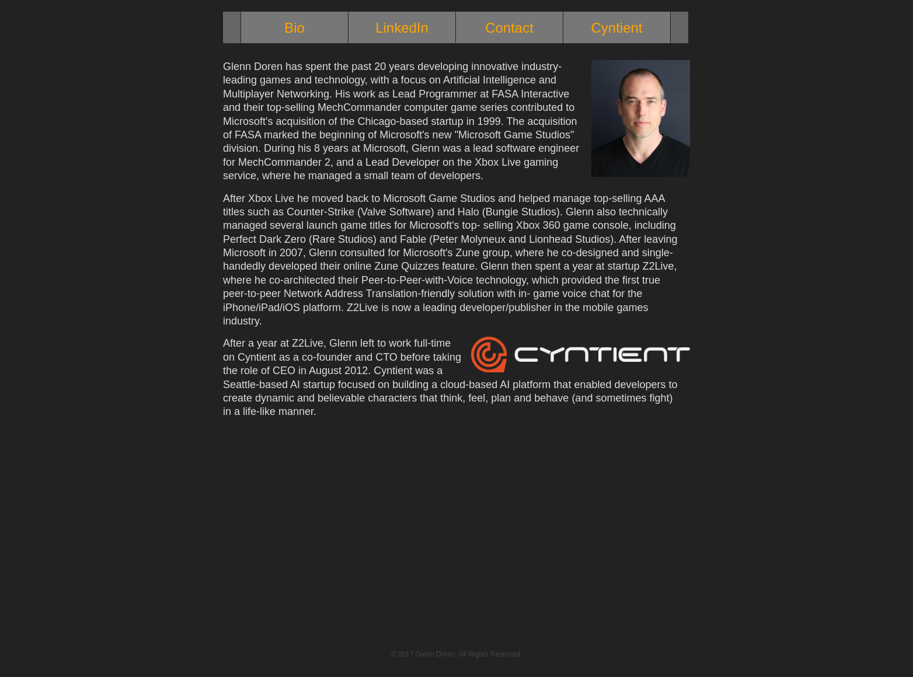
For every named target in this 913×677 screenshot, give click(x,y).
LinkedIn (401, 28)
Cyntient (616, 28)
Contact (509, 28)
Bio (294, 28)
